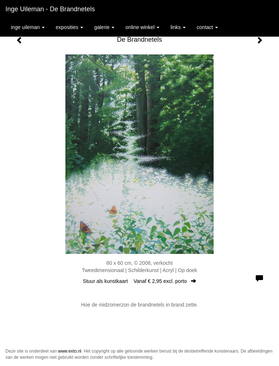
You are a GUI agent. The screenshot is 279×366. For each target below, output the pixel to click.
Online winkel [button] (142, 27)
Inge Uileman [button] (28, 27)
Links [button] (178, 27)
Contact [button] (207, 27)
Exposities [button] (69, 27)
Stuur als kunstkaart (139, 281)
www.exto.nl (69, 351)
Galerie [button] (104, 27)
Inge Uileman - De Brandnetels (50, 9)
